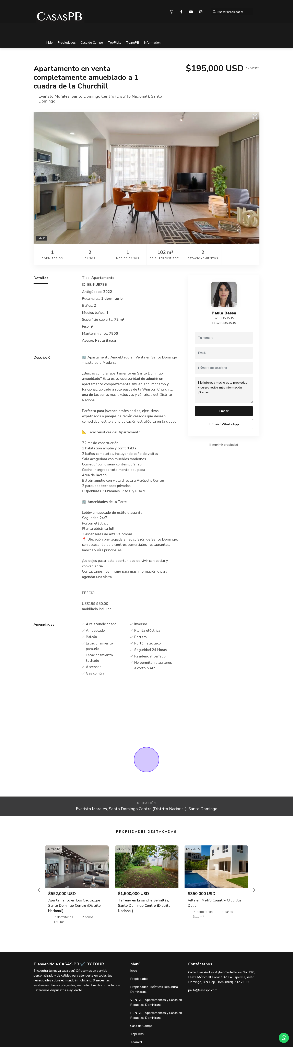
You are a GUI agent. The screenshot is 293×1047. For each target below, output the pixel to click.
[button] (39, 889)
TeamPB (132, 42)
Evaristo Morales (54, 96)
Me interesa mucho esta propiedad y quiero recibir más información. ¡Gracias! (224, 390)
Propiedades (67, 42)
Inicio (49, 42)
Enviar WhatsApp (224, 424)
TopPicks (114, 42)
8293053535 (224, 318)
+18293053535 (224, 323)
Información (152, 42)
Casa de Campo (92, 42)
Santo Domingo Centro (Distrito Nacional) (110, 96)
